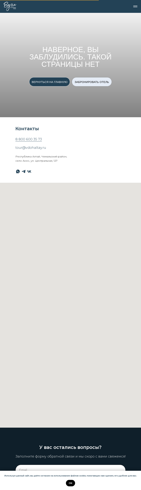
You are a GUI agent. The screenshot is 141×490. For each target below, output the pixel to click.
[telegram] (23, 171)
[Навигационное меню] (135, 6)
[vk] (29, 171)
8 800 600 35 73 (28, 139)
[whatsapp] (18, 171)
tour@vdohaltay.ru (30, 148)
